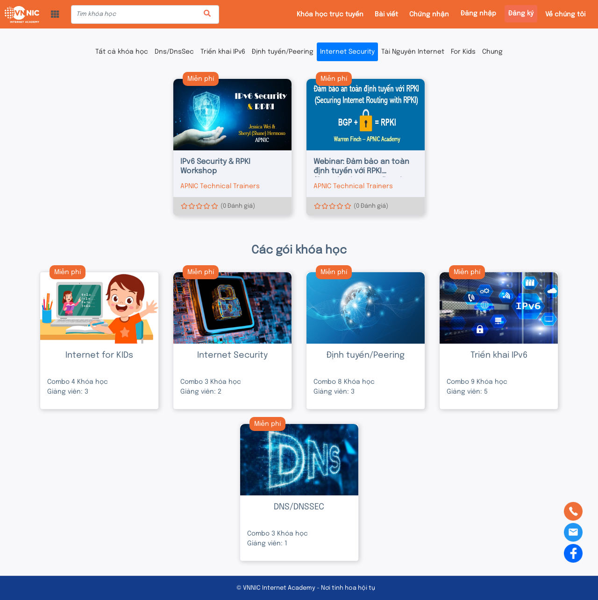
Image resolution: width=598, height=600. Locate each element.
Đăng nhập (478, 13)
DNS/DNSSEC (299, 507)
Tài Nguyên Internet (412, 52)
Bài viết (386, 14)
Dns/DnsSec (174, 52)
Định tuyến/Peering (282, 52)
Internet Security (347, 52)
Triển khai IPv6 (222, 52)
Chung (492, 52)
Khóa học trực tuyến (330, 14)
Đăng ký (521, 13)
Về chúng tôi (565, 14)
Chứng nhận (429, 14)
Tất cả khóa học (121, 52)
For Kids (463, 52)
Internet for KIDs (99, 355)
